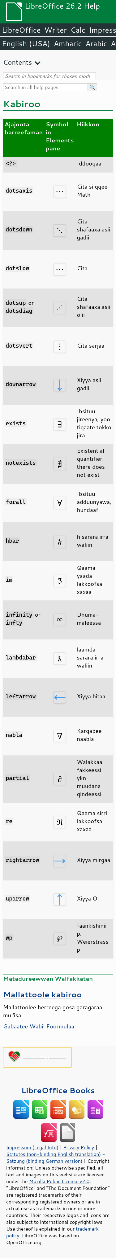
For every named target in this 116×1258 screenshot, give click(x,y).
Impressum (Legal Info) (32, 1147)
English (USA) (26, 43)
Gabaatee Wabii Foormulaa (38, 1026)
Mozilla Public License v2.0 (59, 1181)
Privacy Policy (78, 1147)
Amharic (68, 43)
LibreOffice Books (58, 1090)
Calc (78, 30)
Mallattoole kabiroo (42, 994)
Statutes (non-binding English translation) (53, 1154)
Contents (17, 62)
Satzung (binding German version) (44, 1161)
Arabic (96, 43)
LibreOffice (21, 30)
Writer (55, 30)
